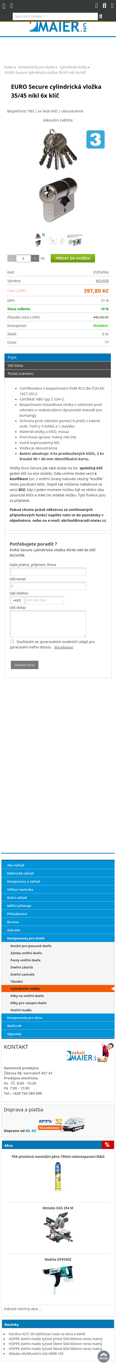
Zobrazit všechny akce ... (23, 1308)
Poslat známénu (20, 373)
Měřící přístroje (19, 906)
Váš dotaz (15, 365)
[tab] (57, 353)
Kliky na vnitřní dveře (27, 996)
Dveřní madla (21, 1010)
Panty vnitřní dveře (25, 960)
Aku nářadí (15, 865)
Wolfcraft (14, 1026)
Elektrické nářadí (20, 873)
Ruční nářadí (17, 897)
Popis (12, 357)
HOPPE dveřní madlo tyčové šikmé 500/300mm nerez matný (55, 1343)
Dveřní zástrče (21, 967)
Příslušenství (17, 914)
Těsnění (16, 981)
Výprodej (14, 1034)
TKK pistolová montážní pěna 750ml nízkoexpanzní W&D (57, 1156)
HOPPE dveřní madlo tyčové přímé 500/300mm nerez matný (55, 1338)
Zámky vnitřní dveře (26, 953)
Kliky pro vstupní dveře (28, 1003)
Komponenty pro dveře (26, 938)
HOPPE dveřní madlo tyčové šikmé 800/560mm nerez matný (55, 1348)
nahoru (104, 1356)
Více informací (63, 647)
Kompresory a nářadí (23, 881)
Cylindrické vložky (25, 988)
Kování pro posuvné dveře (30, 946)
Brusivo (13, 922)
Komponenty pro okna (24, 1017)
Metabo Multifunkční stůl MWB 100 (36, 1353)
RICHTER (102, 280)
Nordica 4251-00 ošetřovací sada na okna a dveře (47, 1334)
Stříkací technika (20, 889)
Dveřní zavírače (22, 974)
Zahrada (13, 930)
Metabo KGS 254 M (58, 1208)
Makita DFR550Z (58, 1259)
